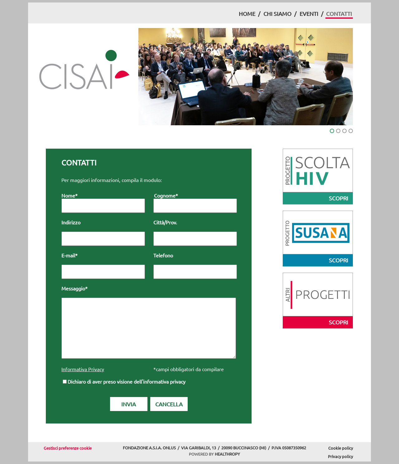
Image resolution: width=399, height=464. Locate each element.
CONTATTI (339, 13)
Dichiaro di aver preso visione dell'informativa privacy (126, 381)
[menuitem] (247, 13)
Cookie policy (340, 448)
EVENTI (309, 13)
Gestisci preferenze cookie (68, 448)
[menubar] (295, 14)
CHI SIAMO (277, 13)
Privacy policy (340, 456)
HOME (247, 13)
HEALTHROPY (227, 454)
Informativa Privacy (82, 369)
